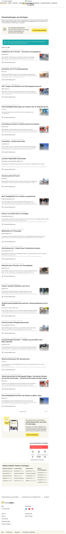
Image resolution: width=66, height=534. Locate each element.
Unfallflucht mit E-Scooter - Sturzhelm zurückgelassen (21, 52)
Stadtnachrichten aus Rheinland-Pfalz (30, 497)
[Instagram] (32, 509)
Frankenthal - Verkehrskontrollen (13, 141)
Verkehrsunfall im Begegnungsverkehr (15, 322)
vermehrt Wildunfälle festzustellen (14, 158)
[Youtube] (29, 509)
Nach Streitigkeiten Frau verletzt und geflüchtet (18, 196)
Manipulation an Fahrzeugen (11, 231)
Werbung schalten (6, 521)
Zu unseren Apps (6, 508)
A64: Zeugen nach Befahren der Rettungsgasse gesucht (21, 86)
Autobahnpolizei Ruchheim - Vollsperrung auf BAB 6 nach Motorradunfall (22, 341)
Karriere (3, 516)
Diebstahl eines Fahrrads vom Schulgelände (17, 265)
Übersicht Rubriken (6, 524)
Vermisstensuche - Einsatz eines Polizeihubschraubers (21, 248)
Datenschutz (9, 532)
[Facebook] (26, 509)
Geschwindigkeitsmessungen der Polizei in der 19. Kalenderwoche (25, 107)
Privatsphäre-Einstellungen (28, 532)
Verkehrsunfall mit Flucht (10, 176)
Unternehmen (5, 518)
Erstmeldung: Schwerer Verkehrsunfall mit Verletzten (20, 124)
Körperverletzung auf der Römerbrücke (16, 359)
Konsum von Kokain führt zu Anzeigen (15, 213)
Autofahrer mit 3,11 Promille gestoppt (15, 69)
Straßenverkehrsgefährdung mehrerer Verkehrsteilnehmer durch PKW (25, 304)
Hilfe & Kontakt (29, 516)
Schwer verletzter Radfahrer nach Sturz (16, 286)
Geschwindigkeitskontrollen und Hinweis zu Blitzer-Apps (21, 395)
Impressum (17, 532)
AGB (3, 532)
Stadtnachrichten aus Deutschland (10, 497)
